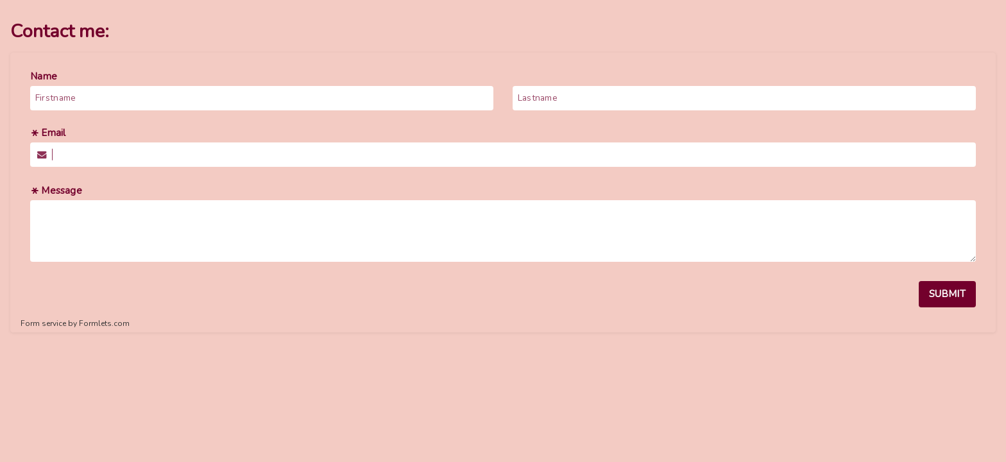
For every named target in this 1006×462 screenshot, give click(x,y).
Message (56, 190)
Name (43, 76)
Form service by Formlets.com (75, 323)
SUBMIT (947, 293)
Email (47, 132)
